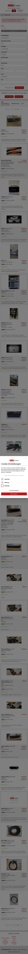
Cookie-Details (7, 475)
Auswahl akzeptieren (14, 490)
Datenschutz (15, 475)
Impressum (21, 475)
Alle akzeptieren (14, 494)
